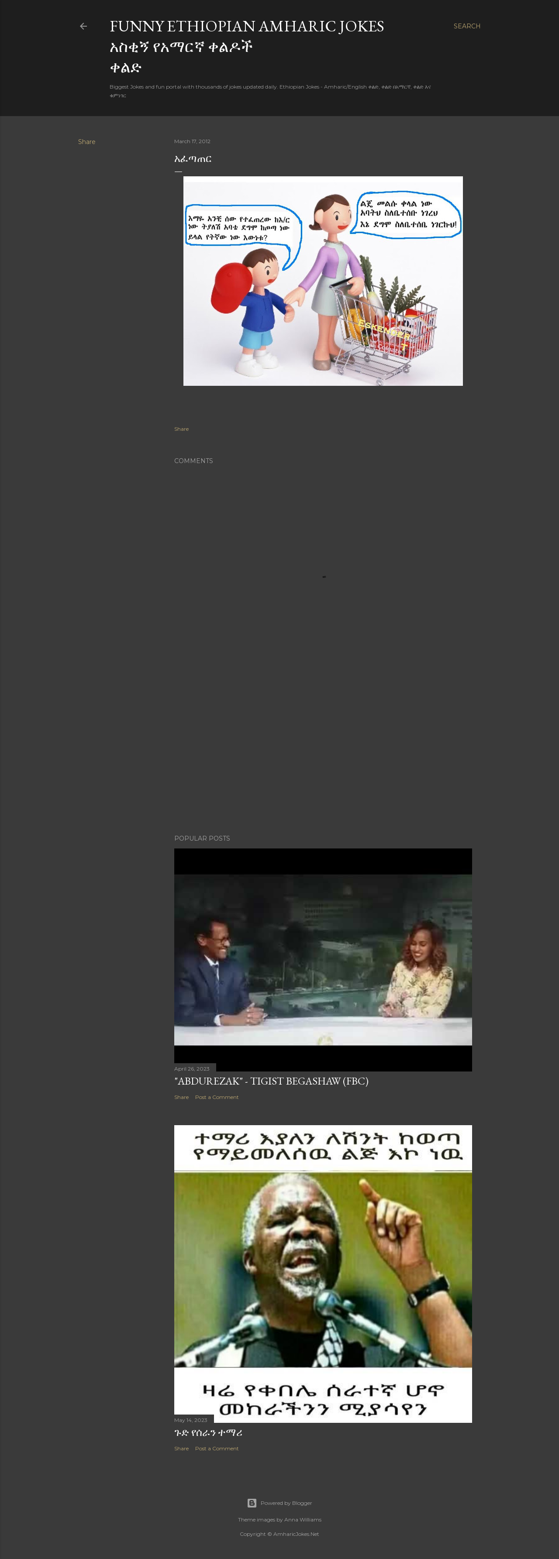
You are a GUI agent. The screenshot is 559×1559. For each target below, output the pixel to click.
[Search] (467, 26)
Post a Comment (217, 1097)
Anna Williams (302, 1519)
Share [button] (87, 142)
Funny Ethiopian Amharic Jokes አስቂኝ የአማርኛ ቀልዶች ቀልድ (247, 46)
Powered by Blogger (279, 1503)
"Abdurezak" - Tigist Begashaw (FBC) (271, 1081)
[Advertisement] (323, 751)
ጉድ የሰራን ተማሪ (208, 1432)
